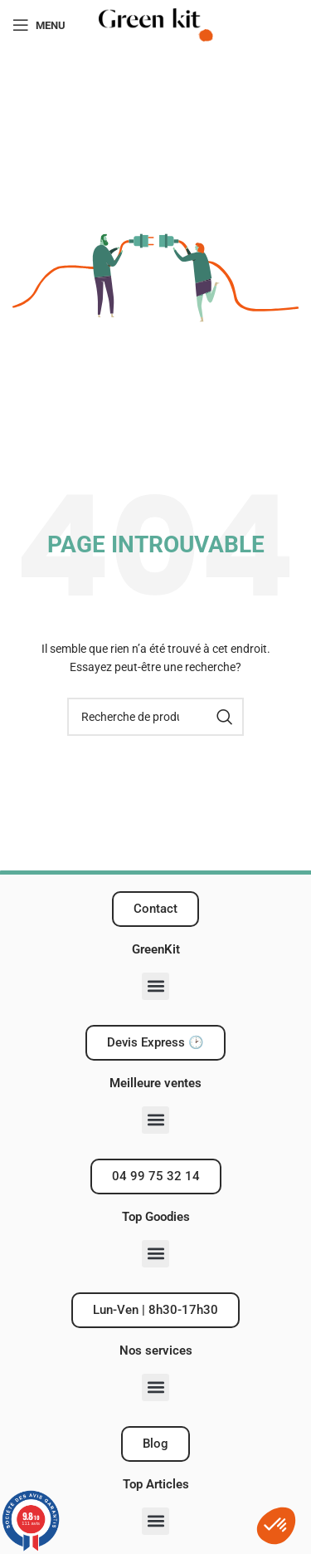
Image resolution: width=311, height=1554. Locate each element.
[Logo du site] (156, 24)
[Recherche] (155, 717)
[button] (155, 986)
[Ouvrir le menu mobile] (39, 25)
